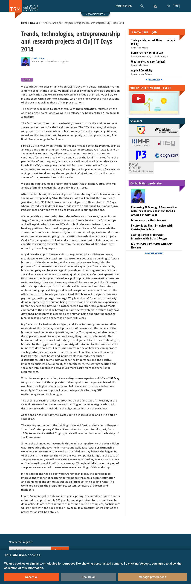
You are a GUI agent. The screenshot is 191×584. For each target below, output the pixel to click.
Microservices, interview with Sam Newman (151, 246)
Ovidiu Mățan (38, 58)
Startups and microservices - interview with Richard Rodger (149, 236)
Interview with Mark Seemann (149, 220)
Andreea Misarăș (142, 56)
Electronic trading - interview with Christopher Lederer (152, 227)
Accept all (31, 577)
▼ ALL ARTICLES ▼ (154, 79)
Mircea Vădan (141, 47)
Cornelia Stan (141, 65)
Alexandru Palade (143, 74)
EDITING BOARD (124, 6)
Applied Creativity (141, 70)
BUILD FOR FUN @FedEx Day (147, 53)
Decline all (89, 577)
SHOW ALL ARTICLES (154, 253)
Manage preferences (152, 577)
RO (168, 6)
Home (24, 22)
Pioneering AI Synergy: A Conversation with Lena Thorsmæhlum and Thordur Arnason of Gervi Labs (154, 211)
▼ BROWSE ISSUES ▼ (95, 14)
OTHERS (27, 79)
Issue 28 (34, 22)
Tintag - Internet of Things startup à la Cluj (153, 42)
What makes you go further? (148, 61)
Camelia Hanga (160, 56)
